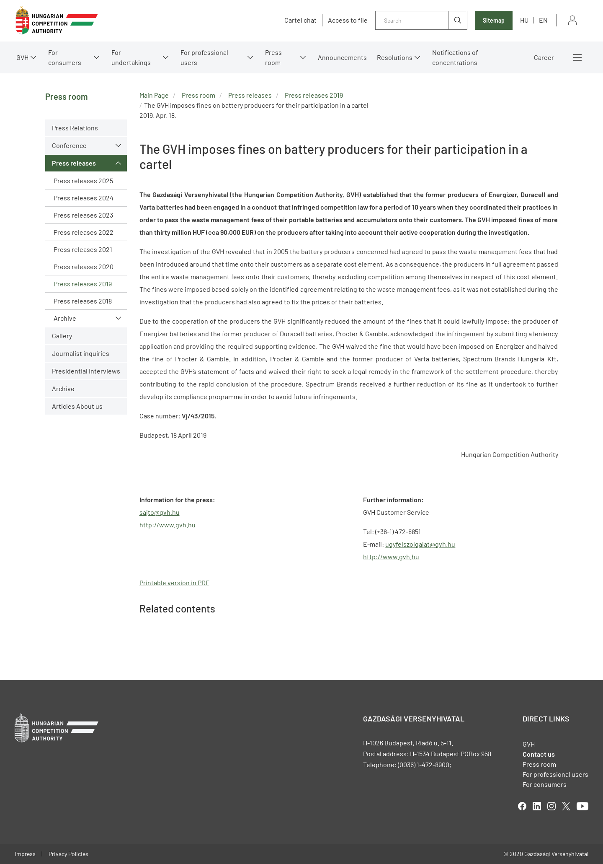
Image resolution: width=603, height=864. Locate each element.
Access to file (348, 20)
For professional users (204, 57)
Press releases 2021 (83, 249)
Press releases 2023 (83, 215)
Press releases (74, 163)
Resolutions (394, 57)
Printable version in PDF (174, 582)
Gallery (62, 336)
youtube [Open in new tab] (582, 806)
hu (524, 20)
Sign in (572, 20)
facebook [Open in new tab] (522, 806)
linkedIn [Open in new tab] (537, 806)
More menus (577, 57)
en (543, 20)
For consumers (64, 57)
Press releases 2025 (83, 180)
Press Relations (75, 128)
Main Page (154, 95)
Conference (69, 145)
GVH (22, 57)
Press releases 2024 (83, 198)
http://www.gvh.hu (391, 556)
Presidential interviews (86, 371)
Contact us (539, 754)
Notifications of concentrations (455, 57)
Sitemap (494, 20)
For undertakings (131, 57)
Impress (25, 853)
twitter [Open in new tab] (566, 806)
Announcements (342, 57)
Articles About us (77, 406)
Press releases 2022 (83, 232)
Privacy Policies (68, 853)
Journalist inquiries (80, 353)
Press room (273, 57)
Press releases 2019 (83, 284)
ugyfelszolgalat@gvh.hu (420, 544)
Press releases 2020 (83, 266)
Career (544, 57)
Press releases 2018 (83, 301)
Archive (65, 318)
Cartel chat (300, 20)
